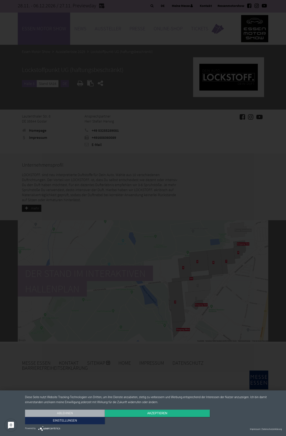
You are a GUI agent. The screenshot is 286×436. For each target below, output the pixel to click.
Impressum (255, 429)
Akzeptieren (153, 421)
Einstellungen (243, 421)
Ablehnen (63, 421)
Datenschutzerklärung (272, 429)
